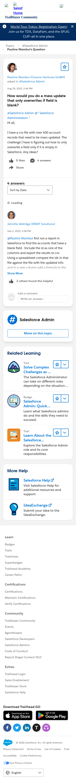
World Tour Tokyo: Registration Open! (39, 27)
